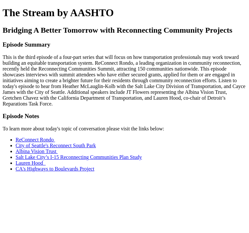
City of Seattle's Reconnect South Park (56, 145)
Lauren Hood (31, 163)
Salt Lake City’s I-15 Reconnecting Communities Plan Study (79, 157)
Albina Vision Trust (37, 151)
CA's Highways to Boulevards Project (55, 169)
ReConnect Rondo (35, 139)
